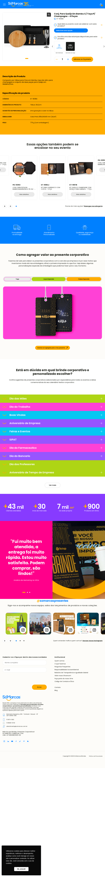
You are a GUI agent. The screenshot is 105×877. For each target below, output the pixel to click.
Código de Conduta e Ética (64, 790)
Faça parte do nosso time (64, 787)
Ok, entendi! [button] (21, 869)
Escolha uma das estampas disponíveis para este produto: (78, 38)
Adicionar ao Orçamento (83, 59)
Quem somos (59, 770)
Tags (17, 279)
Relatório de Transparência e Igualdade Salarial (71, 781)
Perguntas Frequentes (62, 775)
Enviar (39, 796)
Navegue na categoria (93, 206)
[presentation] (18, 787)
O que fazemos (60, 773)
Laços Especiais (48, 279)
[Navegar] (23, 642)
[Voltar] (5, 749)
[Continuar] (10, 749)
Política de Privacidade (95, 865)
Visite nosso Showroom (63, 784)
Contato (58, 796)
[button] (26, 58)
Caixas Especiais (83, 279)
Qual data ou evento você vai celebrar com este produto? (78, 25)
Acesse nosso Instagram (92, 750)
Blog (56, 799)
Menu (4, 4)
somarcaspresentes (52, 709)
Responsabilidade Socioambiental (67, 778)
